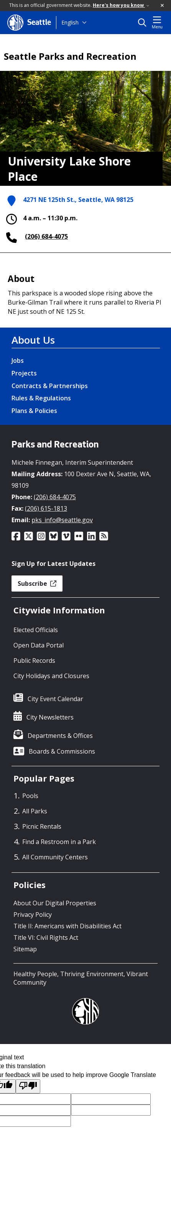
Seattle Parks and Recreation (70, 56)
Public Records (34, 660)
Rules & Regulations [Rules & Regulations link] (41, 398)
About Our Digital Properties (54, 903)
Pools (30, 796)
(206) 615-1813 (46, 508)
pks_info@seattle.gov (62, 520)
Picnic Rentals (41, 826)
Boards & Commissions (62, 751)
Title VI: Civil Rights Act (45, 937)
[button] (162, 5)
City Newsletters (50, 717)
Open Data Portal (38, 645)
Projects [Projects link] (24, 373)
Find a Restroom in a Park (59, 842)
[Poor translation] (28, 1086)
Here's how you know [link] (121, 5)
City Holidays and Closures (51, 676)
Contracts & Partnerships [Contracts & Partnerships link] (50, 386)
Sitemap (25, 949)
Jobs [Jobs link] (18, 360)
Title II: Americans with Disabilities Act (67, 926)
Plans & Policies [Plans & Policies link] (34, 410)
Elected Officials (35, 630)
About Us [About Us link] (33, 340)
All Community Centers (55, 857)
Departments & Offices (60, 735)
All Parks (34, 811)
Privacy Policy (32, 914)
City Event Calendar (55, 699)
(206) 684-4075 (46, 236)
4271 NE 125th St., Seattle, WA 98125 (78, 200)
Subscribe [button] (37, 583)
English (70, 22)
